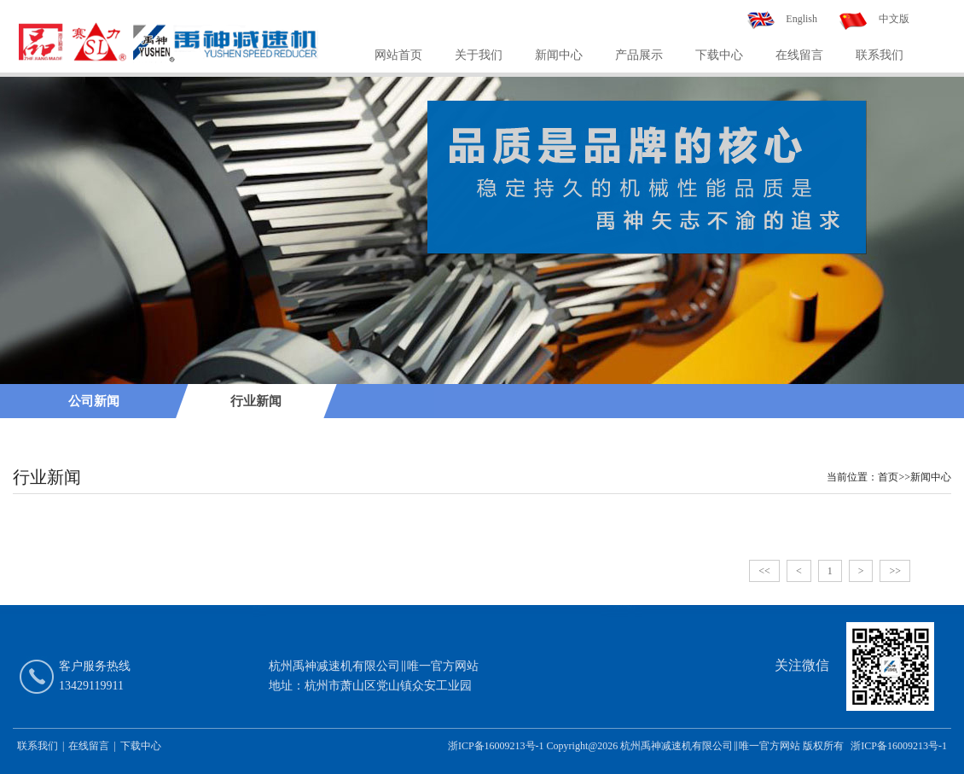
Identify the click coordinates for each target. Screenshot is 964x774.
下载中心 (719, 55)
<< (764, 571)
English (801, 19)
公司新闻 (93, 401)
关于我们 (478, 55)
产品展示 (639, 55)
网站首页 (398, 55)
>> (895, 571)
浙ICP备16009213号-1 (899, 746)
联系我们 (879, 55)
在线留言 (799, 55)
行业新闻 (256, 401)
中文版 (894, 19)
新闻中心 (559, 55)
